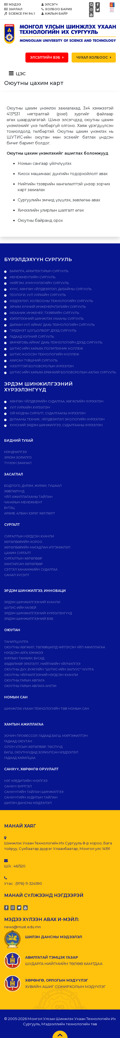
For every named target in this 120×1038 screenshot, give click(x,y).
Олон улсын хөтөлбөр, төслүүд (33, 747)
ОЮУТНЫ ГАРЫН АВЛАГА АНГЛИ (30, 686)
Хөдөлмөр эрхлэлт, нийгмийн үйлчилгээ (42, 664)
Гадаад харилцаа (19, 758)
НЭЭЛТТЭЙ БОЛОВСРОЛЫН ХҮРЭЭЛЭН (41, 366)
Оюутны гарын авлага (24, 680)
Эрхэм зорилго (18, 457)
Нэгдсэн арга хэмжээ (23, 653)
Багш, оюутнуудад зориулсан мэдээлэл (41, 752)
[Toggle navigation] (19, 73)
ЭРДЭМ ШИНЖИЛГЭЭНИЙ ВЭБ (28, 619)
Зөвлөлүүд (14, 491)
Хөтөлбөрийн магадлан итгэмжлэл (37, 547)
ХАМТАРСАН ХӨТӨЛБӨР (23, 564)
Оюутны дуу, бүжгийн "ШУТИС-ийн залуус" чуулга (49, 669)
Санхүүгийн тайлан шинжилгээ (34, 792)
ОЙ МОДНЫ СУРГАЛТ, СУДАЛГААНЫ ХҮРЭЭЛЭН (47, 413)
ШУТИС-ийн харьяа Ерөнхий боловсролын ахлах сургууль (62, 372)
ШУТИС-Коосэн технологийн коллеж (44, 354)
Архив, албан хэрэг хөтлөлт (29, 513)
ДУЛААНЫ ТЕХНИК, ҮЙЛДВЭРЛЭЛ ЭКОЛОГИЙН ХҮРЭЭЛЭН (57, 419)
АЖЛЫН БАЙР (54, 13)
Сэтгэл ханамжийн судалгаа (31, 569)
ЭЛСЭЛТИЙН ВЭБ (47, 57)
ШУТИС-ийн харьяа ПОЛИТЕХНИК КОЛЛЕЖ (46, 348)
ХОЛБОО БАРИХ (56, 9)
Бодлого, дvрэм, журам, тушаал (33, 486)
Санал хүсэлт (16, 575)
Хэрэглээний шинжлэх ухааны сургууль (46, 319)
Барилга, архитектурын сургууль (38, 271)
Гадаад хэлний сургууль (31, 337)
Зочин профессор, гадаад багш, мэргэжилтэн (46, 736)
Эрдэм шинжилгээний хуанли (32, 602)
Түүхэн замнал (18, 463)
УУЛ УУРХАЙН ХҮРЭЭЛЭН (29, 407)
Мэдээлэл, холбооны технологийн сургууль (51, 301)
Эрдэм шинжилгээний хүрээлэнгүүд (38, 613)
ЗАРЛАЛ (13, 9)
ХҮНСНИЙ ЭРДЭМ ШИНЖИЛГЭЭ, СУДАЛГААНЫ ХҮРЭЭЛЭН (56, 425)
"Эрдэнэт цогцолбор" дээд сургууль (42, 330)
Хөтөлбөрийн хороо (23, 542)
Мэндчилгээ (15, 452)
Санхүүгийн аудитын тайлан (31, 797)
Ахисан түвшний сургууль (33, 360)
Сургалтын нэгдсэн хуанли (29, 536)
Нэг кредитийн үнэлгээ (26, 781)
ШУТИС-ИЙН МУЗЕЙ (20, 608)
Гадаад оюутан (18, 741)
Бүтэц (9, 508)
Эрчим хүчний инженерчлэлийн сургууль (47, 307)
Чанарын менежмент (23, 502)
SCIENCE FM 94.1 (19, 13)
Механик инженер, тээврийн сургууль (44, 313)
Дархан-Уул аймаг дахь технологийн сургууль (52, 325)
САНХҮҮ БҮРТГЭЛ (18, 786)
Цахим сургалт (17, 553)
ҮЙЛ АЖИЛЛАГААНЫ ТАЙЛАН (28, 497)
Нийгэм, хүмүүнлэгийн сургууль (39, 283)
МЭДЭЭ (12, 4)
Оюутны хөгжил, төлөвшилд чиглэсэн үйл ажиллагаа (54, 647)
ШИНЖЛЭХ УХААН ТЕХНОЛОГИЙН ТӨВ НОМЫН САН (46, 709)
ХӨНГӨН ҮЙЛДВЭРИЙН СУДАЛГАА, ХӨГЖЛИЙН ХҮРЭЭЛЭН (56, 401)
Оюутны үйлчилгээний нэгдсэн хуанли (41, 675)
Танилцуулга (16, 642)
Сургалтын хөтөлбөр (23, 558)
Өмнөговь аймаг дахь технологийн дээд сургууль (55, 342)
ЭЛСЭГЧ (49, 4)
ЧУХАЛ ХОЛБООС (93, 57)
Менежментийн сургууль (32, 277)
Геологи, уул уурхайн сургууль (37, 295)
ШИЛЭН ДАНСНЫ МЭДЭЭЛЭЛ (28, 803)
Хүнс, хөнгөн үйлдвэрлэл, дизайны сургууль (50, 289)
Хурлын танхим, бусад (24, 658)
